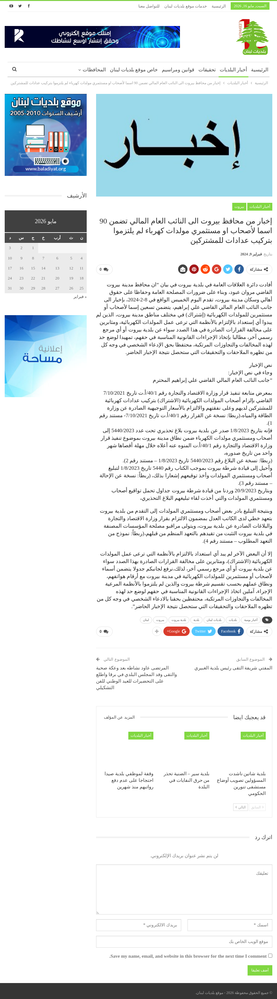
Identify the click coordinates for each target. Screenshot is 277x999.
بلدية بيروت (179, 618)
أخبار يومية (251, 618)
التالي (240, 805)
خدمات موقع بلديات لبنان (185, 6)
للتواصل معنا (149, 6)
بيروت (239, 206)
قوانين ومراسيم (178, 69)
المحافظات (94, 69)
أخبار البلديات (233, 69)
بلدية (196, 618)
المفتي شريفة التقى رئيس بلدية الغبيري (233, 665)
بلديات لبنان (214, 618)
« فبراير (80, 296)
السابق (257, 805)
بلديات (233, 618)
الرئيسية (219, 6)
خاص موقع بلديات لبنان (134, 69)
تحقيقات (207, 69)
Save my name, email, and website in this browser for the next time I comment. (188, 953)
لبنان (146, 618)
